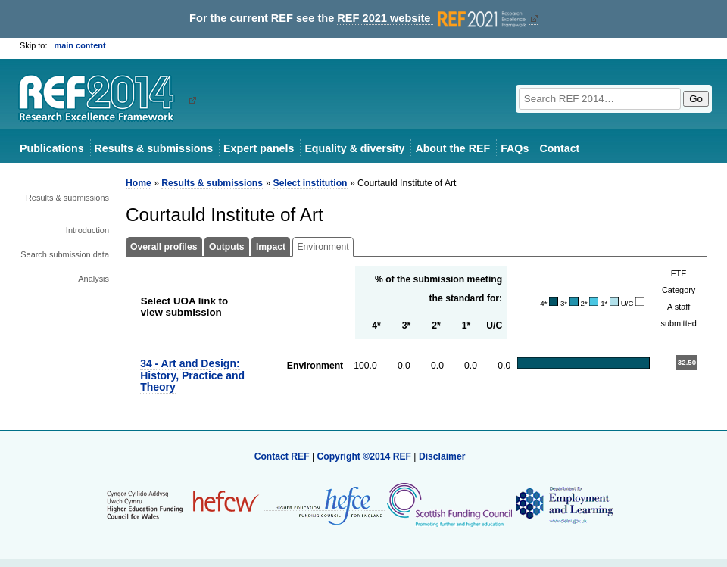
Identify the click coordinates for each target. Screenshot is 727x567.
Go (696, 98)
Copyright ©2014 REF (365, 456)
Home (138, 183)
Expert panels (258, 148)
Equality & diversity (354, 148)
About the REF (452, 148)
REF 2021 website (433, 18)
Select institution (310, 183)
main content (80, 45)
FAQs (515, 148)
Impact (270, 246)
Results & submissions (154, 148)
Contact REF (282, 456)
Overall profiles (164, 246)
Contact (559, 148)
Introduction (87, 230)
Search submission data (64, 254)
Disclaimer (442, 456)
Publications (52, 148)
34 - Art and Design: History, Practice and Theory (192, 375)
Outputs (227, 246)
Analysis (93, 278)
